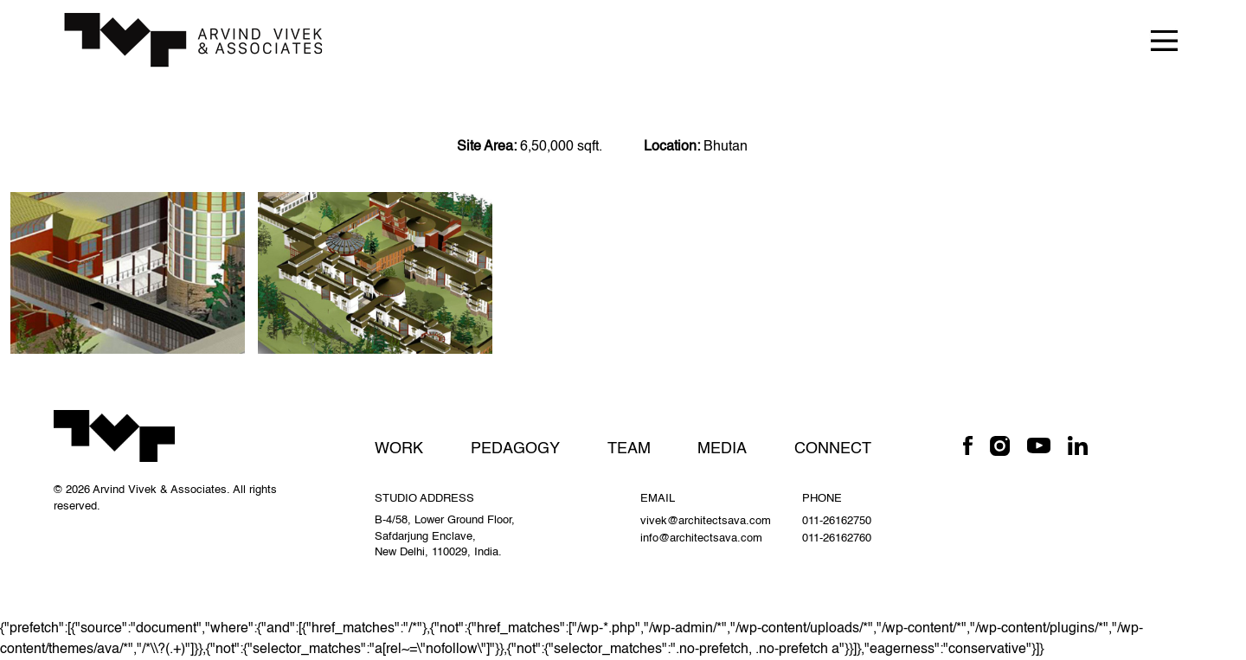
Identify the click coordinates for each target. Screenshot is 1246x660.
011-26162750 (836, 521)
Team (629, 449)
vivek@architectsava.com (705, 521)
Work (399, 449)
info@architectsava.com (701, 538)
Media (722, 449)
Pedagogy (515, 449)
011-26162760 (836, 538)
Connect (832, 449)
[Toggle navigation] (1164, 39)
